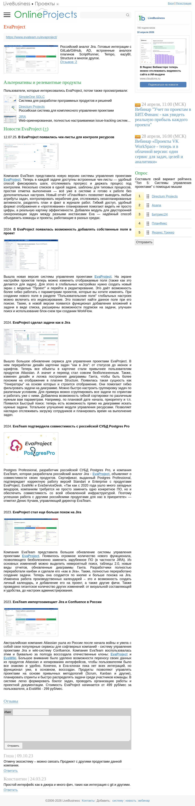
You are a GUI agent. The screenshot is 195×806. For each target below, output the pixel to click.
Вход (171, 3)
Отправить (144, 242)
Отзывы (11, 701)
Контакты (88, 800)
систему (117, 800)
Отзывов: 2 (68, 62)
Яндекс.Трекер (163, 232)
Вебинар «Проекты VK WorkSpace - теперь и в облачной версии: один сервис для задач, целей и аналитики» (159, 151)
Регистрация (183, 3)
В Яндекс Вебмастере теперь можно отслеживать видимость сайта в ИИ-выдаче (160, 71)
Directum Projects (32, 106)
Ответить (11, 771)
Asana (156, 205)
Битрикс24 (160, 214)
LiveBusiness (156, 18)
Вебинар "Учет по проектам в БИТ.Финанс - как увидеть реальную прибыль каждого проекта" (163, 117)
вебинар (144, 800)
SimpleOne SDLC (32, 97)
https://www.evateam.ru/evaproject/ (31, 37)
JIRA (22, 117)
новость (131, 800)
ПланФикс (159, 223)
